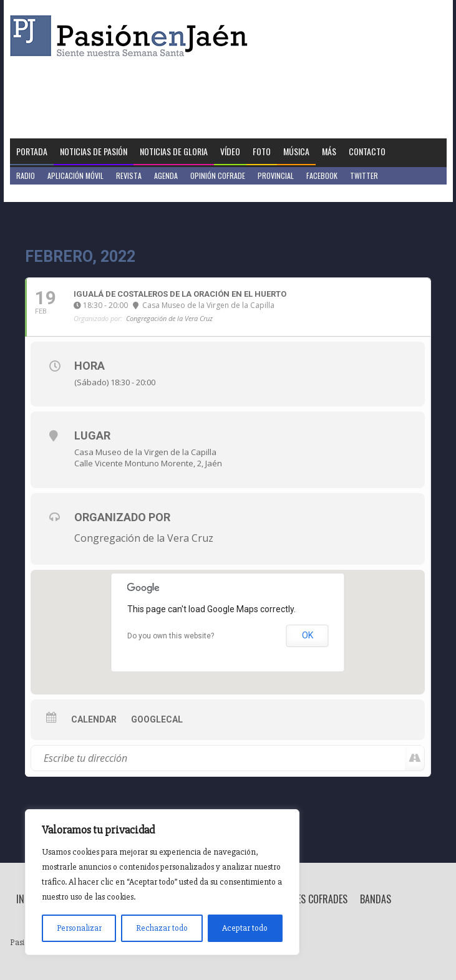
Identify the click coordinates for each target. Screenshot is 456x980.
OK (307, 635)
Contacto (367, 151)
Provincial (276, 175)
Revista (129, 175)
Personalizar (79, 928)
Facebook (321, 175)
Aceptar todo (245, 928)
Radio (25, 175)
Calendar (94, 719)
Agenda (166, 175)
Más (329, 151)
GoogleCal (157, 719)
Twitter (364, 175)
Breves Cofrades (312, 898)
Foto (262, 151)
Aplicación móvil (75, 175)
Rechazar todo (162, 928)
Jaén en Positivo (43, 193)
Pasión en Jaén (132, 35)
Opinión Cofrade (217, 175)
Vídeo (230, 151)
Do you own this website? (170, 636)
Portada (31, 151)
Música (296, 151)
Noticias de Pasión (93, 151)
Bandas (375, 898)
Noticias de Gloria (174, 151)
